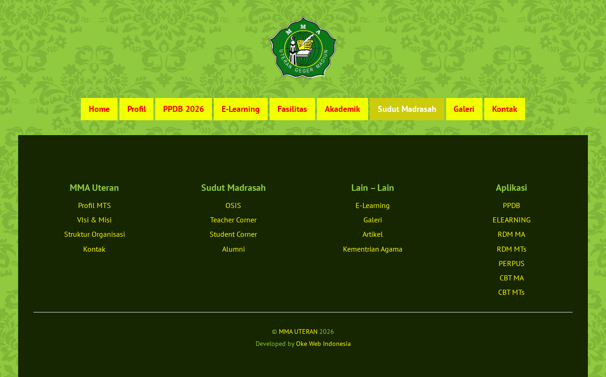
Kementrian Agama (372, 249)
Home (99, 109)
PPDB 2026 (183, 109)
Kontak (504, 109)
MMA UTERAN (298, 331)
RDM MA (511, 234)
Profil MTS (94, 205)
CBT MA (512, 277)
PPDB (511, 205)
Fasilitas (292, 109)
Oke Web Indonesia (323, 343)
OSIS (233, 205)
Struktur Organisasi (94, 234)
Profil (136, 109)
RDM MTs (512, 249)
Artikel (372, 234)
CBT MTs (511, 292)
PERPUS (512, 263)
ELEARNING (512, 219)
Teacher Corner (233, 219)
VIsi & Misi (94, 219)
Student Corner (233, 234)
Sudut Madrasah (407, 109)
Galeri (464, 109)
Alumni (233, 249)
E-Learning (241, 109)
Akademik (342, 109)
